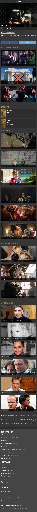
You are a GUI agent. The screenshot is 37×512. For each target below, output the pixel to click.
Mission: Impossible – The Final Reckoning (7, 455)
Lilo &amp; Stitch (3, 457)
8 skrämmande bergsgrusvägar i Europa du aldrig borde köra (10, 505)
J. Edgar (25, 37)
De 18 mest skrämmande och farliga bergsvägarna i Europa (10, 502)
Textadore (2, 506)
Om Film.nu (3, 490)
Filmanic (2, 497)
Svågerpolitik (3, 509)
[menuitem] (2, 428)
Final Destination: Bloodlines (5, 452)
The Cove (2, 478)
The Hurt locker (3, 464)
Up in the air (3, 475)
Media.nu (2, 508)
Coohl (2, 499)
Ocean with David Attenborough (6, 443)
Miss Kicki (2, 482)
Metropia (2, 484)
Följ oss (2, 496)
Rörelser (2, 438)
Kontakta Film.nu (3, 491)
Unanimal (2, 440)
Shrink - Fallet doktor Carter (5, 473)
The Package (16, 37)
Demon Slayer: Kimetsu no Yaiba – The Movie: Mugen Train (10, 449)
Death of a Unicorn (4, 446)
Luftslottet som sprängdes (5, 470)
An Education (3, 467)
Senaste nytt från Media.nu (9, 48)
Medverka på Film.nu (4, 494)
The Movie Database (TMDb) (30, 419)
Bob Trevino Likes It (4, 435)
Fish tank (2, 476)
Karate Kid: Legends (4, 458)
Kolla (2, 503)
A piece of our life (3, 481)
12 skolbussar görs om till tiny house (6, 500)
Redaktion (2, 493)
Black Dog (2, 434)
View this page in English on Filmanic (7, 32)
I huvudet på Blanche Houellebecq (6, 437)
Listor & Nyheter (6, 131)
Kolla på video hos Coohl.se (9, 244)
